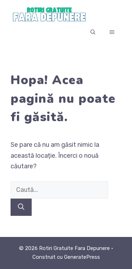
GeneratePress (82, 257)
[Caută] (21, 207)
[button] (92, 32)
